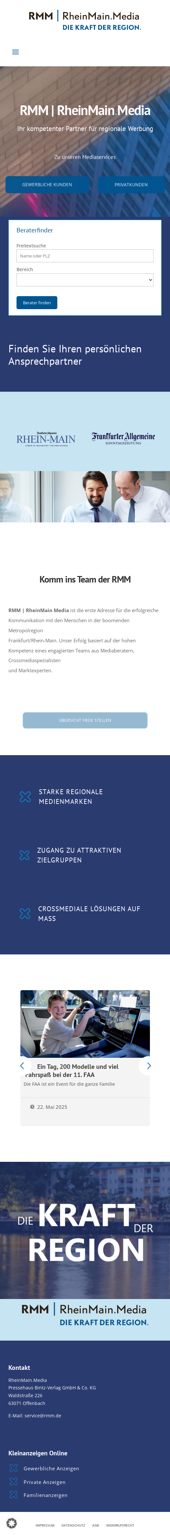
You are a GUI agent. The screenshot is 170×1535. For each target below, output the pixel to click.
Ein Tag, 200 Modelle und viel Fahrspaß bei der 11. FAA (72, 1070)
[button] (11, 1523)
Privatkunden (131, 184)
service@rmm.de (43, 1415)
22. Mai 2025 (49, 1107)
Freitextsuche (31, 246)
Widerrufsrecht (120, 1525)
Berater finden (37, 303)
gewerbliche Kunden (47, 184)
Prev (22, 1066)
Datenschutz (73, 1525)
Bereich (25, 269)
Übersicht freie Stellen (85, 720)
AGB (95, 1525)
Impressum (45, 1525)
